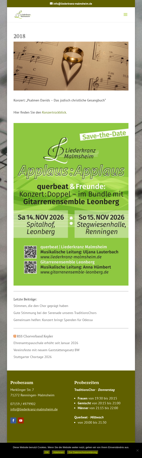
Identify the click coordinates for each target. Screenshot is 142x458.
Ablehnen (58, 452)
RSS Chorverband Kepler (35, 336)
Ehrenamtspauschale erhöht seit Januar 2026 (46, 343)
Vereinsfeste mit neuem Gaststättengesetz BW (47, 350)
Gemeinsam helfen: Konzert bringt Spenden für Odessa (53, 320)
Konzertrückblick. (54, 112)
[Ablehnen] (137, 450)
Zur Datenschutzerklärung (83, 452)
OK (47, 452)
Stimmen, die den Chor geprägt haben (41, 306)
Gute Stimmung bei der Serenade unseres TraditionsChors (55, 313)
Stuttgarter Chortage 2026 (33, 357)
